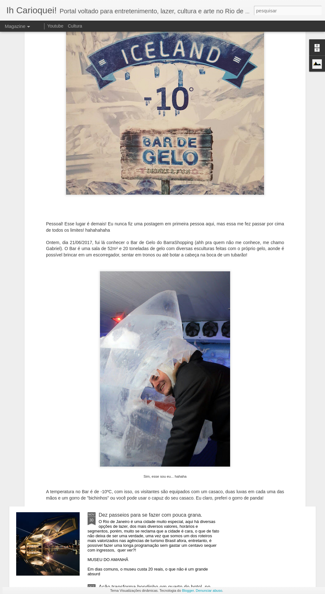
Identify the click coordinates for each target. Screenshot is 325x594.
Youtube (55, 26)
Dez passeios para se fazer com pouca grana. (150, 515)
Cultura (75, 26)
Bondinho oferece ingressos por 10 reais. (145, 443)
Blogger (188, 590)
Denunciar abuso (209, 590)
